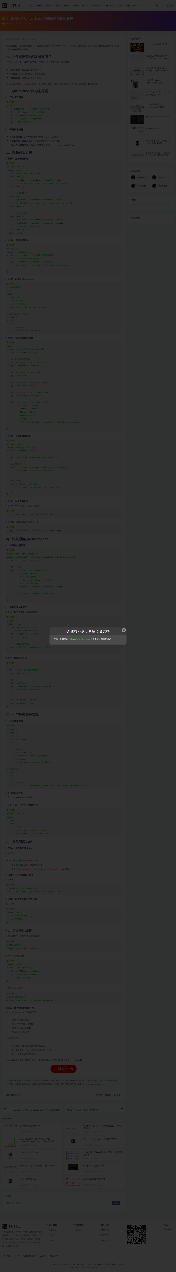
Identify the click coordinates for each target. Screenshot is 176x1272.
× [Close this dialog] (124, 630)
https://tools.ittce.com (80, 639)
